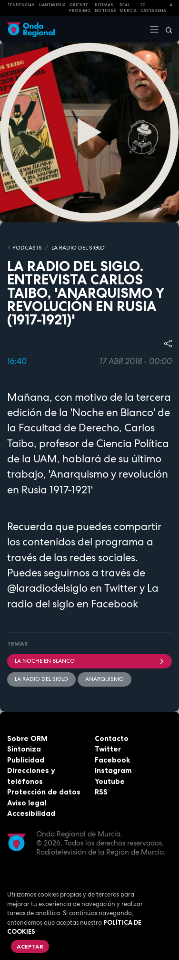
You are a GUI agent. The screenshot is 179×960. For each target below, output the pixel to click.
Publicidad (25, 759)
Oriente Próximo (80, 7)
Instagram (113, 770)
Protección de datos (43, 791)
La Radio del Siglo (78, 247)
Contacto (112, 738)
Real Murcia (128, 7)
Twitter (108, 748)
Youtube (110, 781)
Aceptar (30, 946)
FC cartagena (153, 7)
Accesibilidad (31, 813)
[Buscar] (165, 29)
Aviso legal (26, 802)
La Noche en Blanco (89, 661)
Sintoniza (24, 748)
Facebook (112, 759)
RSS (101, 791)
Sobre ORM (27, 738)
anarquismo (104, 679)
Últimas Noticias (105, 7)
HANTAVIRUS (52, 4)
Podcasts (27, 247)
